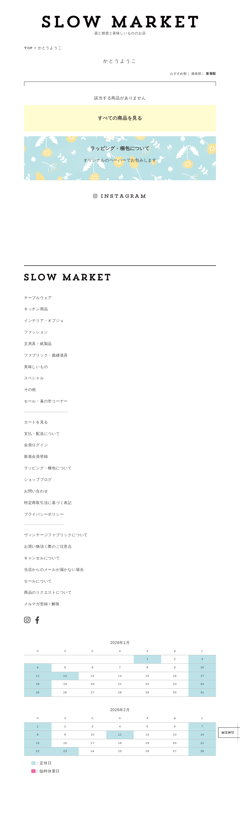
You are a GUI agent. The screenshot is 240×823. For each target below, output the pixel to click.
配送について (48, 434)
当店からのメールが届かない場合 (54, 569)
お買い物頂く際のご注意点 (48, 546)
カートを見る (36, 422)
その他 (30, 390)
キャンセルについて (42, 558)
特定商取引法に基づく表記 (48, 503)
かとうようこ (50, 48)
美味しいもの (36, 367)
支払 (28, 434)
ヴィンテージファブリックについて (56, 535)
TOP (28, 47)
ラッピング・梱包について (48, 468)
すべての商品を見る (120, 118)
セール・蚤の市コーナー (46, 401)
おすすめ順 (178, 73)
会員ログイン (36, 445)
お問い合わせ (36, 491)
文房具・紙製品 (38, 344)
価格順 (196, 73)
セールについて (38, 581)
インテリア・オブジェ (44, 320)
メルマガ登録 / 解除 (42, 604)
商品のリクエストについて (48, 592)
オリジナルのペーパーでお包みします (120, 153)
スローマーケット (120, 21)
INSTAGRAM (120, 196)
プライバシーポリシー (44, 514)
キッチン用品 (36, 309)
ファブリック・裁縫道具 (46, 355)
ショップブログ (38, 479)
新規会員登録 (36, 456)
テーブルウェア (38, 298)
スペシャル (34, 378)
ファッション (36, 332)
